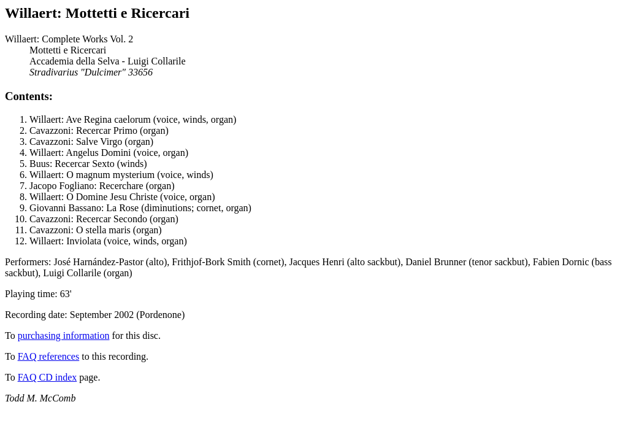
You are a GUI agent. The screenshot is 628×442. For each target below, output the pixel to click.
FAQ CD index (47, 377)
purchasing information (64, 335)
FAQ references (49, 356)
